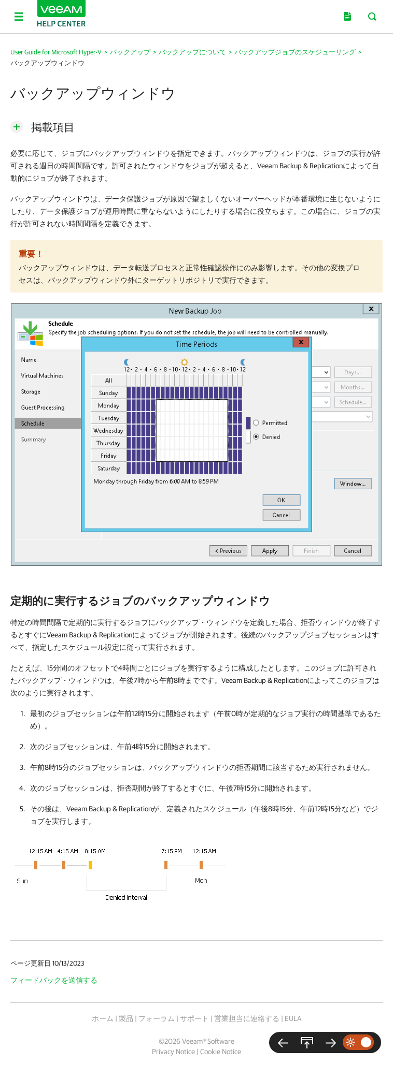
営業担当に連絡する (246, 1018)
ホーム (103, 1018)
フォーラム (156, 1018)
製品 (126, 1018)
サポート (194, 1018)
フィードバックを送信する (53, 980)
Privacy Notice (173, 1051)
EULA (293, 1018)
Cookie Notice (220, 1051)
